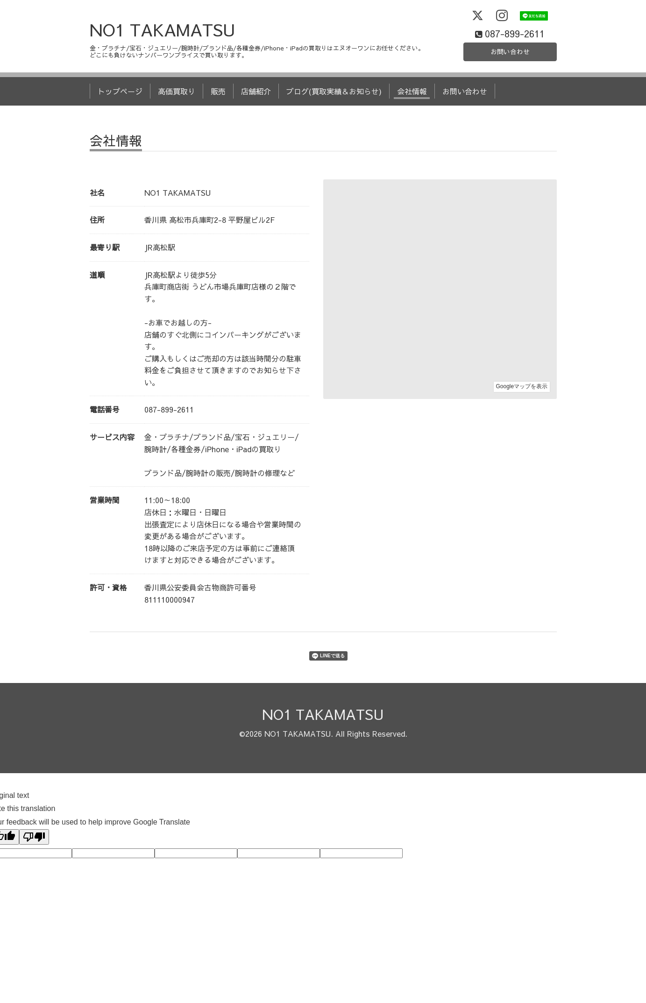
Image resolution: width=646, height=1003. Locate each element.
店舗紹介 (256, 111)
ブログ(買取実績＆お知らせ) (334, 111)
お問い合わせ (510, 70)
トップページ (120, 111)
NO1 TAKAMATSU (162, 49)
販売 (218, 111)
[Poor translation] (34, 856)
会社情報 (412, 111)
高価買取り (176, 111)
